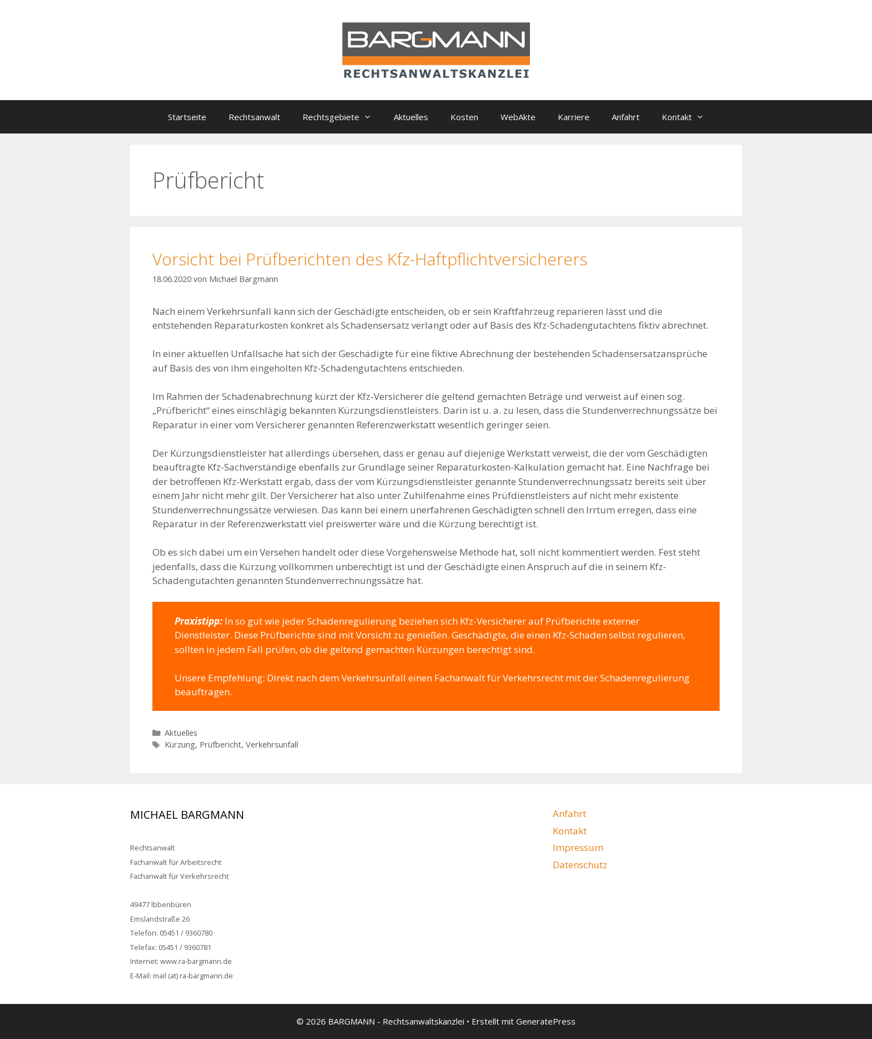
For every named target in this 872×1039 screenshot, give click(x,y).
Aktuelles (411, 116)
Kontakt (688, 116)
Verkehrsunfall (272, 744)
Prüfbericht (220, 744)
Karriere (573, 116)
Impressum (578, 847)
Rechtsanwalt (254, 116)
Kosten (464, 116)
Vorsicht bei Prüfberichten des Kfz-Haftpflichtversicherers (369, 259)
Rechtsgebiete (343, 116)
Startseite (187, 116)
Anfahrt (626, 116)
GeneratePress (546, 1021)
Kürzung (180, 744)
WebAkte (518, 116)
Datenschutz (580, 864)
